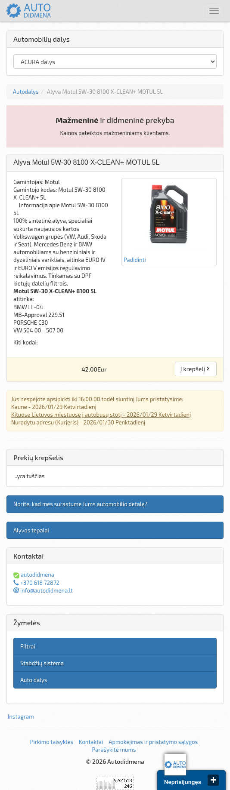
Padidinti (169, 222)
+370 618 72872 (36, 582)
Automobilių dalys (41, 39)
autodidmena (33, 574)
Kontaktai (91, 741)
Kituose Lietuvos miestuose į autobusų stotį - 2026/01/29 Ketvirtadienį (101, 414)
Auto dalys (33, 679)
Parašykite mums (114, 749)
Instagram (21, 716)
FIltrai (27, 646)
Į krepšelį (195, 368)
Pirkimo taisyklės (51, 741)
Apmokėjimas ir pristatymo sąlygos (153, 741)
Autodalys (25, 91)
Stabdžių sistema (42, 663)
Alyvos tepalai (31, 530)
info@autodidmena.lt (43, 590)
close (213, 780)
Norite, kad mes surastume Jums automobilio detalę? (80, 504)
